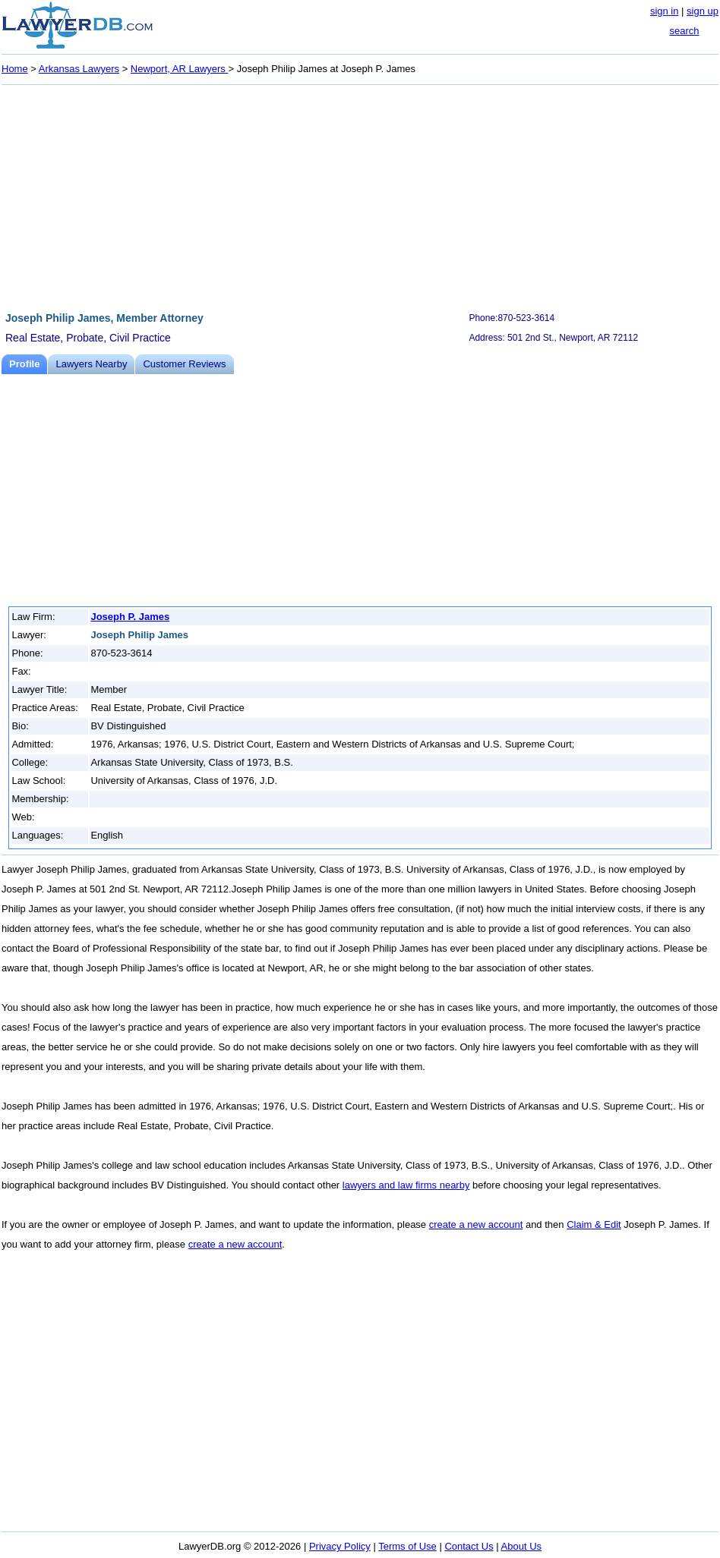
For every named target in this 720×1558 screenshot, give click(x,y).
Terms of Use (407, 1546)
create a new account (476, 1224)
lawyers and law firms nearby (406, 1185)
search (684, 30)
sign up (702, 11)
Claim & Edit (594, 1224)
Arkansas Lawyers (79, 68)
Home (15, 68)
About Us (521, 1546)
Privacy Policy (340, 1546)
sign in (664, 11)
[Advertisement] (360, 196)
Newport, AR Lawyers (180, 68)
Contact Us (468, 1546)
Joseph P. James (129, 616)
